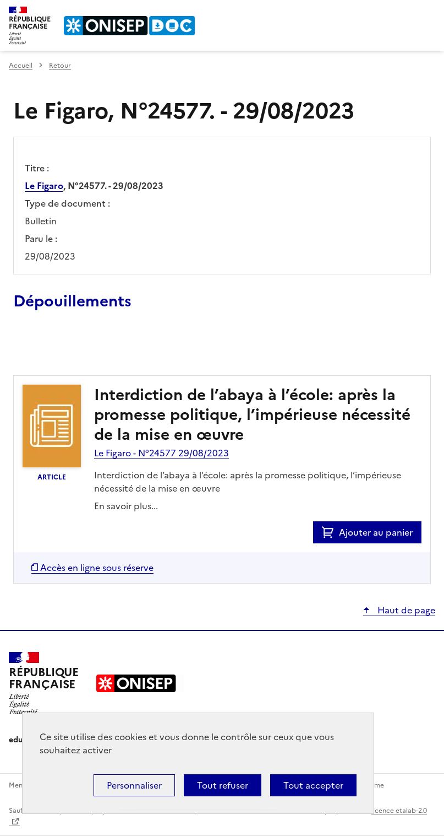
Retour (60, 66)
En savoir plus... (126, 506)
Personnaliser (134, 785)
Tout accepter (313, 785)
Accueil (20, 66)
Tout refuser (222, 785)
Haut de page (405, 610)
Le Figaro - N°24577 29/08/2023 (161, 453)
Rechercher (407, 13)
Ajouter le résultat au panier (85, 350)
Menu (429, 13)
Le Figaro (44, 185)
